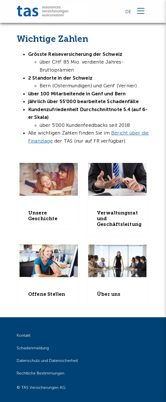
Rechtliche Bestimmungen (40, 373)
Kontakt (23, 335)
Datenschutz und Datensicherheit (47, 360)
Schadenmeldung (33, 348)
